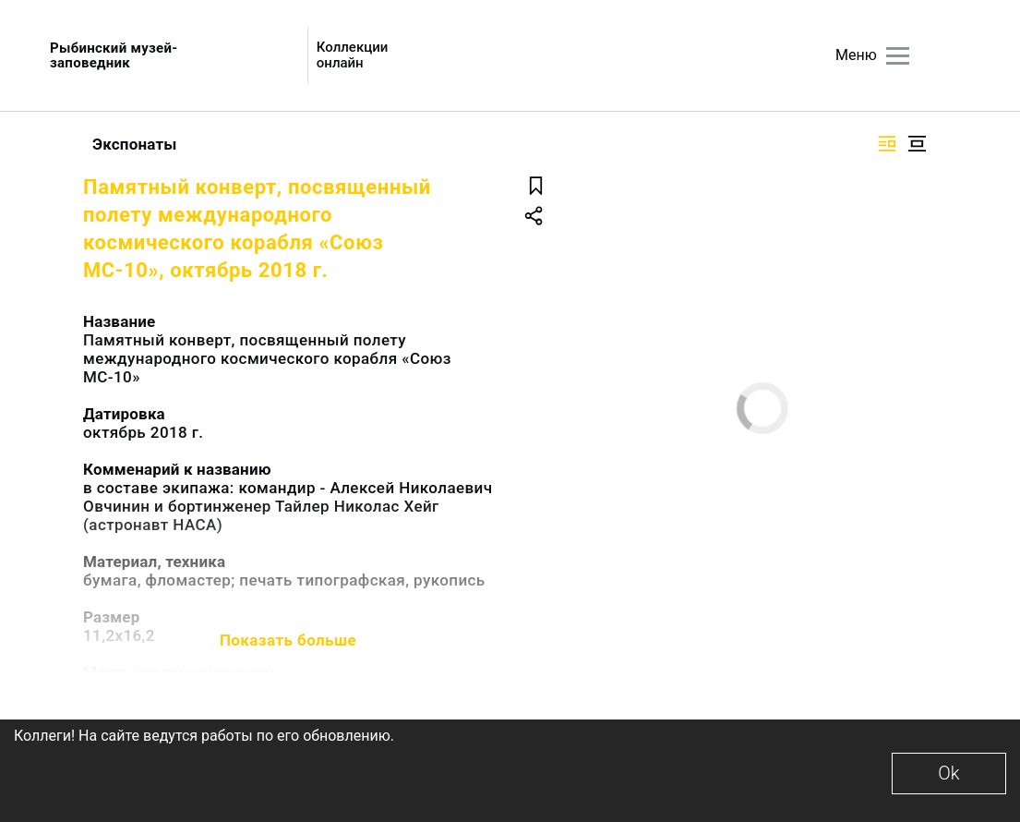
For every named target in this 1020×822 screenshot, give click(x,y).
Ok (948, 773)
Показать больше (288, 640)
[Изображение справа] (887, 144)
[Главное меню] (897, 56)
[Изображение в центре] (916, 144)
